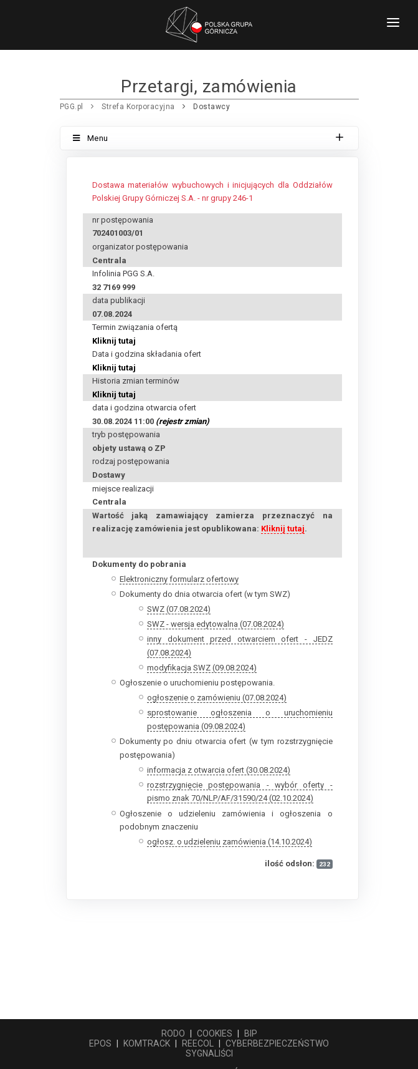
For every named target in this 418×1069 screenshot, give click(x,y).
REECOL (198, 1043)
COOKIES (214, 1033)
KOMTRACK (146, 1043)
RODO (173, 1033)
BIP (250, 1033)
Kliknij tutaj (114, 341)
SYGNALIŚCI (209, 1053)
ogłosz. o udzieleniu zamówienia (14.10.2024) (229, 841)
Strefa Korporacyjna (138, 106)
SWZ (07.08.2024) (179, 609)
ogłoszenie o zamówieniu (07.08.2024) (217, 697)
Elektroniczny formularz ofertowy (179, 579)
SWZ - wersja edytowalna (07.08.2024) (215, 624)
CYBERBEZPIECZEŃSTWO (277, 1043)
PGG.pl (71, 106)
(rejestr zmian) (182, 421)
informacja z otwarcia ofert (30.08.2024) (218, 770)
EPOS (100, 1043)
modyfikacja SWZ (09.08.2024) (202, 667)
